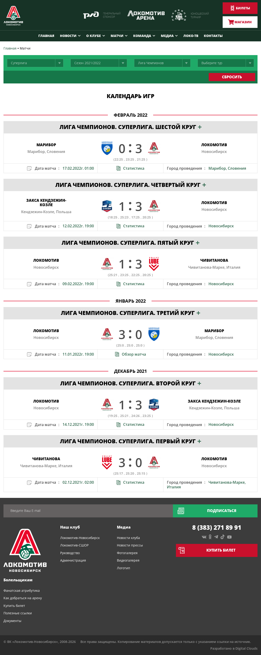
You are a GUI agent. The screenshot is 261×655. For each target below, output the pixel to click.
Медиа (167, 35)
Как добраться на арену (22, 598)
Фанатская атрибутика (21, 590)
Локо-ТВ (190, 35)
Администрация (73, 560)
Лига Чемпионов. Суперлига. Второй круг (130, 383)
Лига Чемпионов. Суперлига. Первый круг (130, 441)
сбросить (232, 76)
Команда (142, 35)
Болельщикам (18, 579)
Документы (12, 621)
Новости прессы (130, 545)
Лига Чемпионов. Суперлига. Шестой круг (130, 127)
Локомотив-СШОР (74, 545)
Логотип (123, 568)
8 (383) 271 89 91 (216, 527)
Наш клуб (70, 527)
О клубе (93, 35)
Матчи (117, 35)
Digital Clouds (246, 648)
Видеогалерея (128, 560)
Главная (46, 35)
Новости (68, 35)
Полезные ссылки (17, 613)
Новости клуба (128, 538)
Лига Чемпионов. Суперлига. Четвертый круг (130, 185)
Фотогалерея (127, 553)
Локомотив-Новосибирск (80, 538)
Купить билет (14, 605)
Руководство (70, 553)
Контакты (213, 35)
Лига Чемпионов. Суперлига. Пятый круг (130, 242)
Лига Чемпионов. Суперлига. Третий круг (130, 313)
